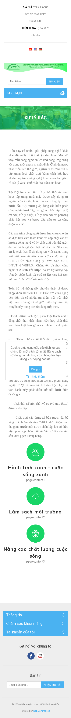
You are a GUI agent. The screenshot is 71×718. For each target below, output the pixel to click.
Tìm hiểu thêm (35, 376)
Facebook (31, 656)
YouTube (40, 656)
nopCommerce (41, 711)
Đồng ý (35, 369)
